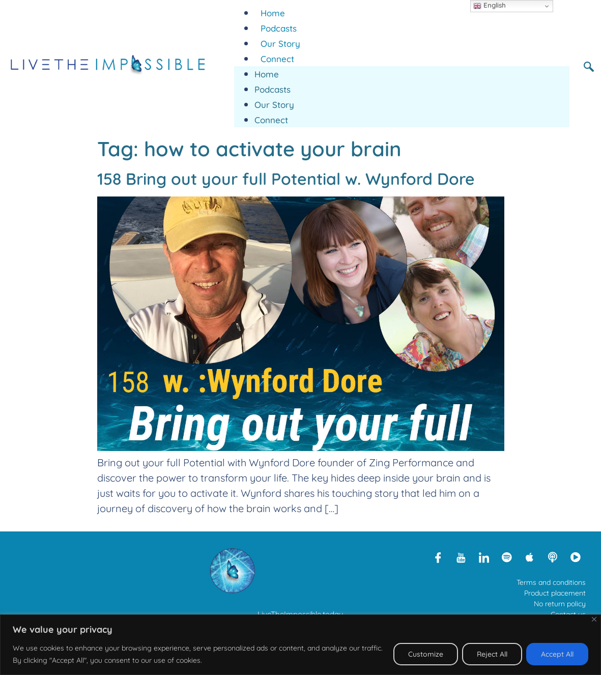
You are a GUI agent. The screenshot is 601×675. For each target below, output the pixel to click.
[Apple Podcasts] (529, 557)
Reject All (492, 654)
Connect (277, 58)
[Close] (594, 619)
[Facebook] (438, 557)
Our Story (280, 43)
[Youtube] (461, 557)
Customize (425, 654)
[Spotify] (506, 557)
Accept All (557, 654)
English (489, 5)
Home (273, 13)
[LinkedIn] (484, 557)
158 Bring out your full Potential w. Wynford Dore (286, 178)
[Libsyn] (552, 557)
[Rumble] (575, 557)
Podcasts (279, 28)
